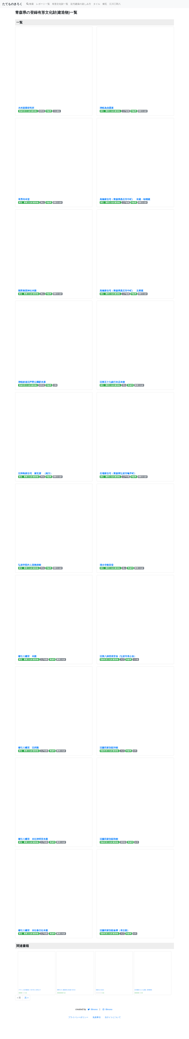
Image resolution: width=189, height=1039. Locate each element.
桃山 (42, 202)
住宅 (134, 751)
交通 (55, 385)
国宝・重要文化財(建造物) (110, 111)
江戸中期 (125, 477)
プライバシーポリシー (78, 1017)
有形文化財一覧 (60, 4)
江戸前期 (125, 111)
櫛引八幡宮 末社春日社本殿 (33, 930)
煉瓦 (104, 4)
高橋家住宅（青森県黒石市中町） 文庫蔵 (121, 290)
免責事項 (97, 1017)
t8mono (93, 1009)
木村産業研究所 (26, 108)
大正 (122, 659)
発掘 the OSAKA (100, 990)
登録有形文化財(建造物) (28, 111)
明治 (124, 385)
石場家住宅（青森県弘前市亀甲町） (118, 473)
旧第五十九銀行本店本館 (112, 382)
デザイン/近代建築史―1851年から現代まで (30, 990)
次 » (26, 997)
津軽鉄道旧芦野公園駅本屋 (32, 382)
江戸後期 (125, 202)
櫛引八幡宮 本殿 (27, 656)
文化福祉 (56, 111)
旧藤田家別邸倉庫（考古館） (114, 930)
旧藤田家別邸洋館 (109, 747)
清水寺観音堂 (106, 565)
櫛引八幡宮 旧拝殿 (28, 747)
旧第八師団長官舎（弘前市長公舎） (118, 656)
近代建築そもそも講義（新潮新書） (143, 990)
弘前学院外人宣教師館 (29, 565)
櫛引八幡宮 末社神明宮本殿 (33, 839)
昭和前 (41, 111)
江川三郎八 (115, 4)
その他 (135, 659)
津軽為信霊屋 (106, 108)
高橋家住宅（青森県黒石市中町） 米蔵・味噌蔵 (125, 199)
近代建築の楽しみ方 (80, 4)
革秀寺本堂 (24, 199)
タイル (96, 4)
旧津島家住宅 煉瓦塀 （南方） (35, 473)
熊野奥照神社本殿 (27, 290)
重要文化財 (142, 111)
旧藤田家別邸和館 (109, 839)
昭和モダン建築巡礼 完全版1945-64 (66, 990)
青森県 (48, 111)
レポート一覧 (43, 4)
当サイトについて (113, 1017)
